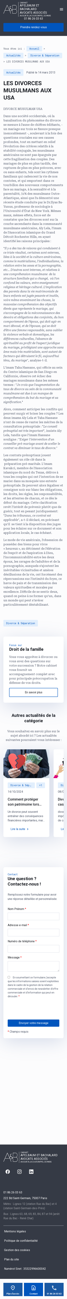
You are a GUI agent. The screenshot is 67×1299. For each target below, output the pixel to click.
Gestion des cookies (17, 1250)
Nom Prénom (17, 909)
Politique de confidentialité (21, 1240)
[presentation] (35, 1016)
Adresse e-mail (18, 925)
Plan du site (11, 1259)
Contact (33, 1294)
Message (15, 957)
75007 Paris (25, 1198)
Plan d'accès (12, 1294)
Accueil (34, 48)
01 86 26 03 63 (33, 18)
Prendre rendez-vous (33, 27)
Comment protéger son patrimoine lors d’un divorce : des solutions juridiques (24, 802)
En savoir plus (33, 692)
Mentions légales (15, 1231)
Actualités (13, 55)
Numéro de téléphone (22, 941)
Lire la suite (18, 829)
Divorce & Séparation (45, 55)
